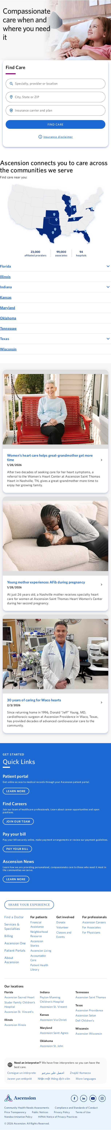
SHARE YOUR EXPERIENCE (29, 904)
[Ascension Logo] (20, 1100)
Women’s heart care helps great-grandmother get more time (50, 457)
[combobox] (58, 84)
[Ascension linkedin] (83, 1098)
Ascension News (18, 861)
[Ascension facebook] (74, 1098)
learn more (16, 791)
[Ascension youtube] (92, 1098)
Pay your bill (14, 834)
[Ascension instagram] (102, 1098)
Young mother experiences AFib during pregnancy (46, 582)
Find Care (55, 124)
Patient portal (15, 776)
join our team (18, 821)
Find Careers (15, 803)
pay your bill (17, 849)
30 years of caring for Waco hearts (34, 700)
